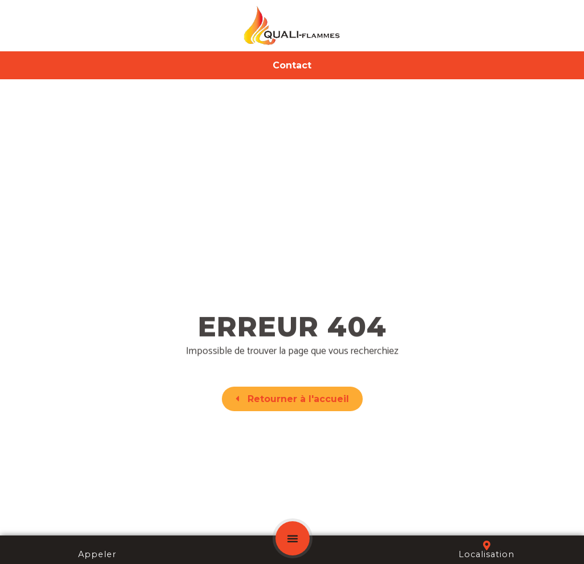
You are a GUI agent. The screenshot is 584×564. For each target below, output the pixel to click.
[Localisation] (487, 545)
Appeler (97, 554)
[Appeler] (97, 545)
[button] (292, 538)
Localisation (486, 554)
